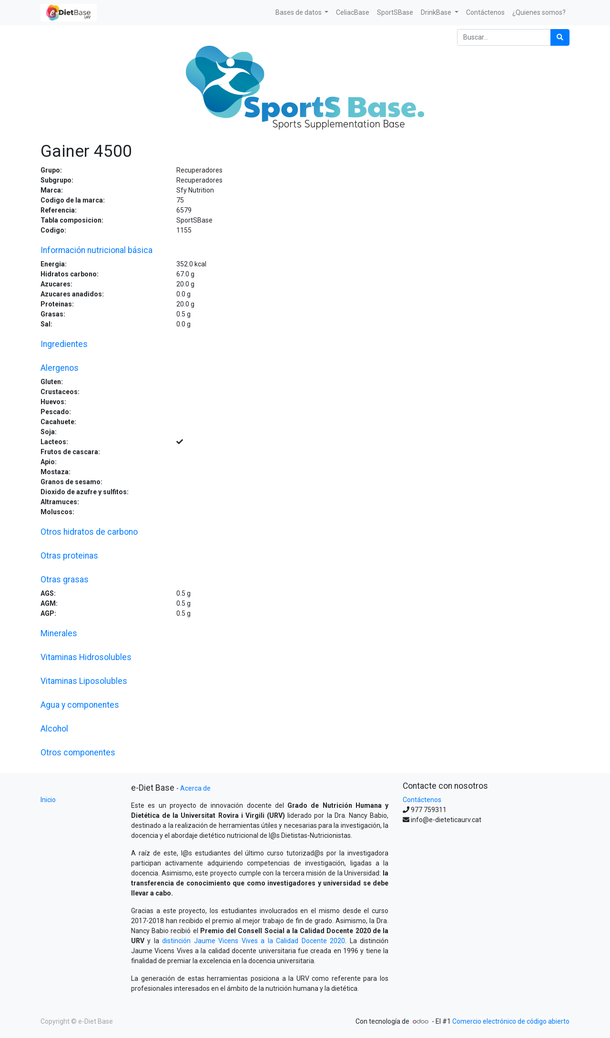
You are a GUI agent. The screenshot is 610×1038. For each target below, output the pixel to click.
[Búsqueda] (559, 37)
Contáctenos (422, 800)
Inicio (48, 800)
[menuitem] (352, 12)
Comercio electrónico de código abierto (510, 1021)
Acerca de (195, 788)
